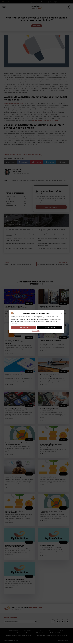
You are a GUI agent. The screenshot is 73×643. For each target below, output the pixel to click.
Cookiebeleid (36, 331)
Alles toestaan (23, 327)
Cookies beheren (50, 327)
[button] (61, 313)
